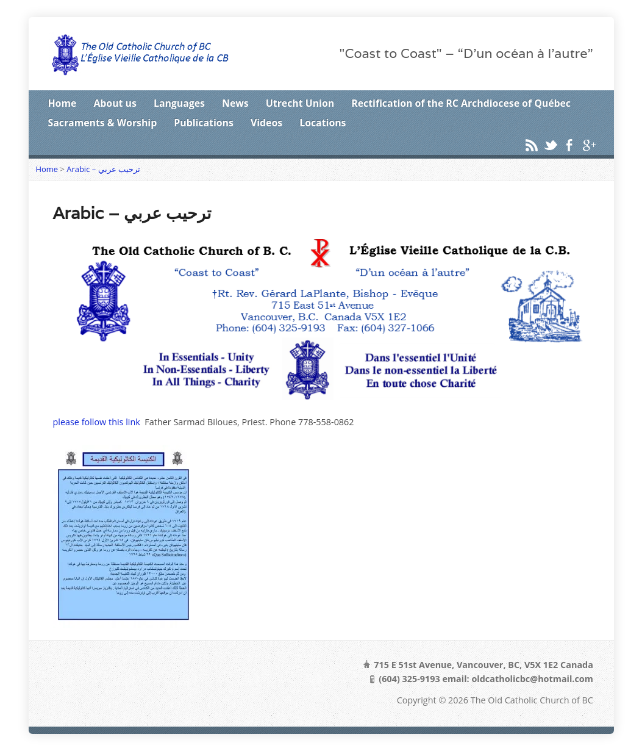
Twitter (550, 145)
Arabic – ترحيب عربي (103, 168)
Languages (179, 103)
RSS (531, 145)
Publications (204, 122)
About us (114, 103)
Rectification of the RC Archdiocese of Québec (461, 103)
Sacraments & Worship (102, 122)
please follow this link (96, 422)
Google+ (589, 145)
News (235, 103)
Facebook (569, 145)
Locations (322, 122)
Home (62, 103)
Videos (266, 122)
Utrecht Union (300, 103)
